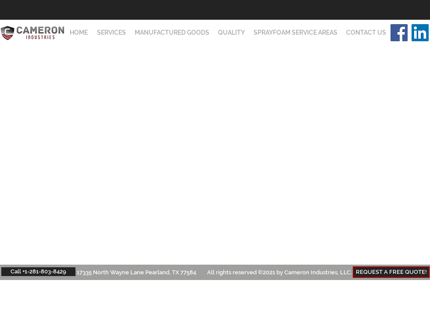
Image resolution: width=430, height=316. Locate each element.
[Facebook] (399, 32)
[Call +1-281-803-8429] (38, 271)
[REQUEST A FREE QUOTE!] (391, 272)
